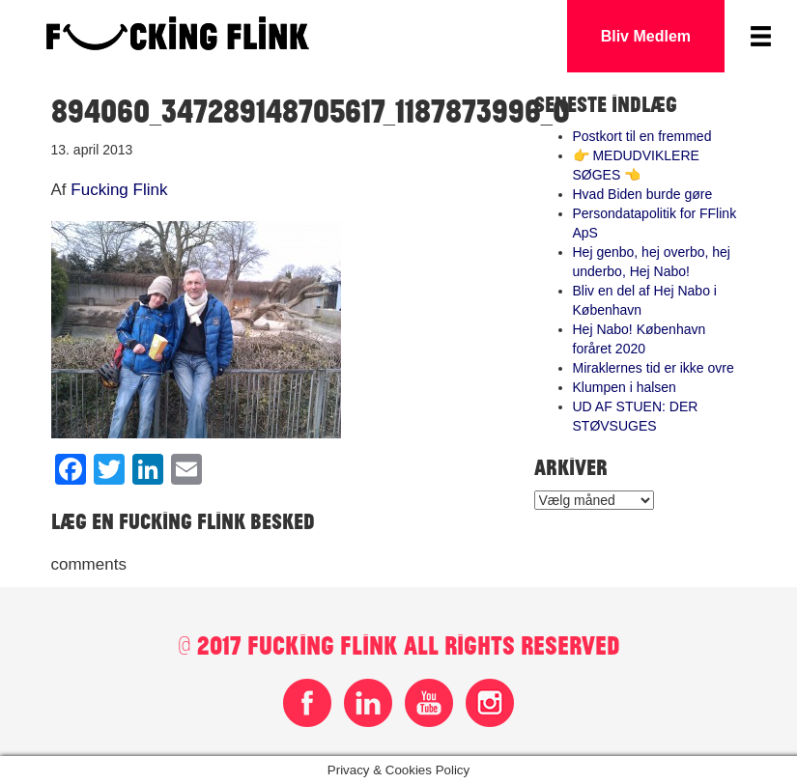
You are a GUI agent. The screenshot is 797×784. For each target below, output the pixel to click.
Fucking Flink (119, 190)
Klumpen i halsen (624, 387)
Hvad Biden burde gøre (643, 194)
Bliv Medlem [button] (646, 36)
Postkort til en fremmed (642, 136)
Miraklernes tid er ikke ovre (653, 368)
